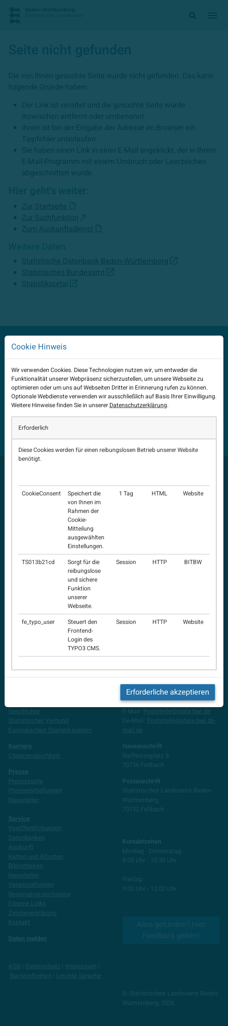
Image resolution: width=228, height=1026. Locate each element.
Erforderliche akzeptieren (167, 692)
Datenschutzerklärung (138, 405)
